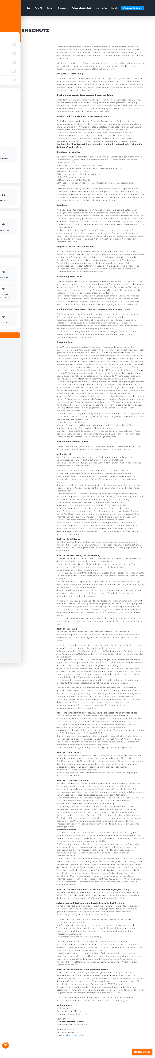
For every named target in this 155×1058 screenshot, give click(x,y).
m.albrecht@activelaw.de (75, 1035)
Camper (50, 8)
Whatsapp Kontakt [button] (132, 8)
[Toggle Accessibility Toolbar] (5, 1045)
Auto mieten (101, 8)
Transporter (63, 8)
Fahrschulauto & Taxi (81, 8)
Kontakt (114, 8)
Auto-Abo (39, 8)
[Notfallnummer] (142, 1052)
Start (29, 8)
